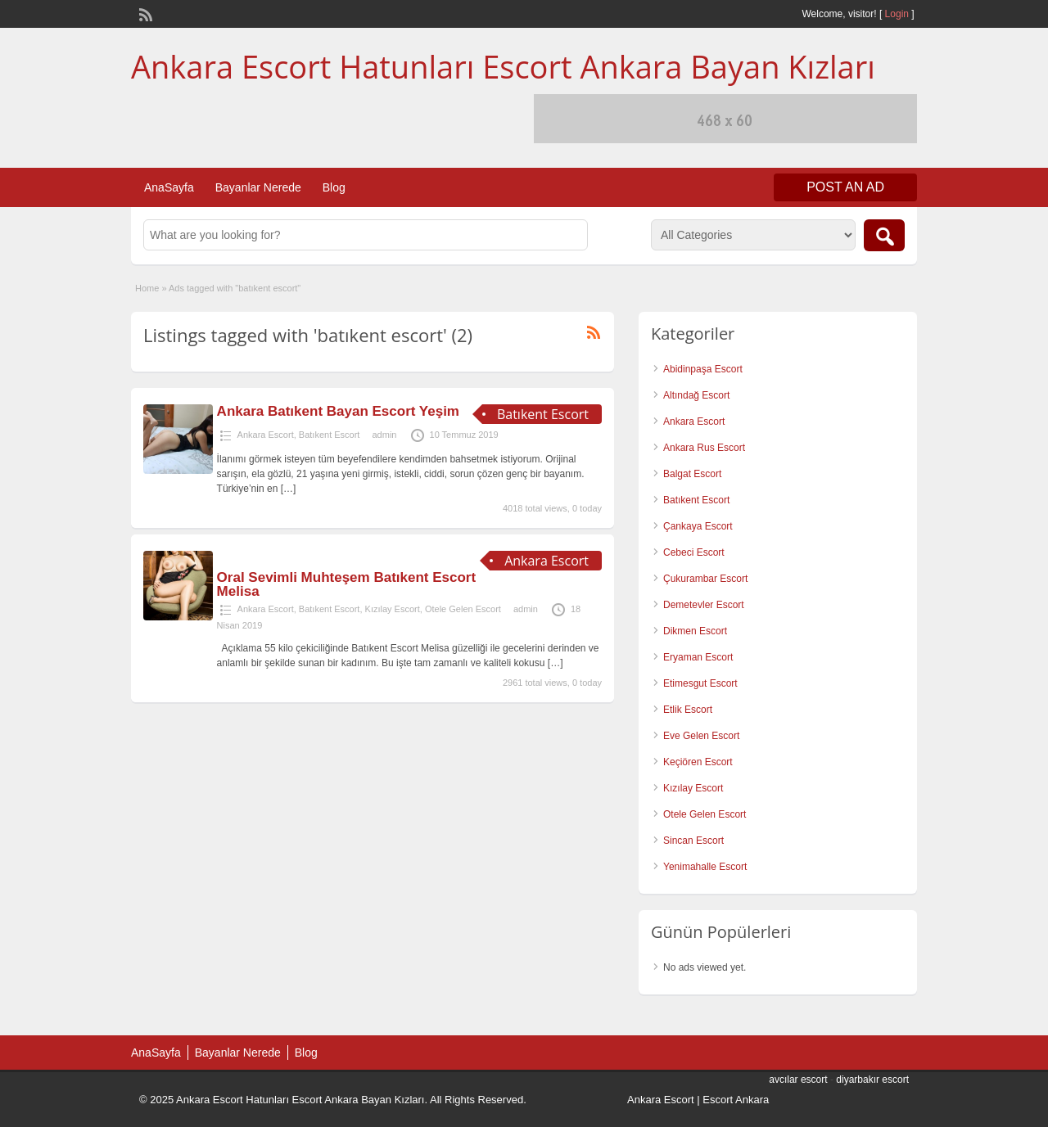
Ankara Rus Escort (704, 447)
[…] (288, 488)
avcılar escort (798, 1079)
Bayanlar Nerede (258, 187)
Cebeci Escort (694, 552)
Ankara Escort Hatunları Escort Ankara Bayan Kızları (503, 66)
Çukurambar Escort (705, 578)
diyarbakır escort (872, 1079)
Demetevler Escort (703, 605)
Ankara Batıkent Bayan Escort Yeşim (338, 411)
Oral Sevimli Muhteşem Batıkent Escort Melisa (347, 584)
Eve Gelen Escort (701, 736)
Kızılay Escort (392, 609)
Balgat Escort (692, 474)
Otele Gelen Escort (463, 609)
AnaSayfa (169, 187)
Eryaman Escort (698, 657)
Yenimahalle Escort (705, 866)
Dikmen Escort (695, 631)
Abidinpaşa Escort (703, 369)
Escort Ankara (735, 1099)
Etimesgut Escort (700, 683)
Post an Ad (845, 187)
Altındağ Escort (696, 395)
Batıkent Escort (329, 435)
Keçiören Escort (698, 762)
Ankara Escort (265, 435)
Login (897, 14)
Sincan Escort (693, 840)
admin (384, 435)
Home (147, 288)
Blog (334, 187)
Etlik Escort (687, 709)
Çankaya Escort (698, 526)
